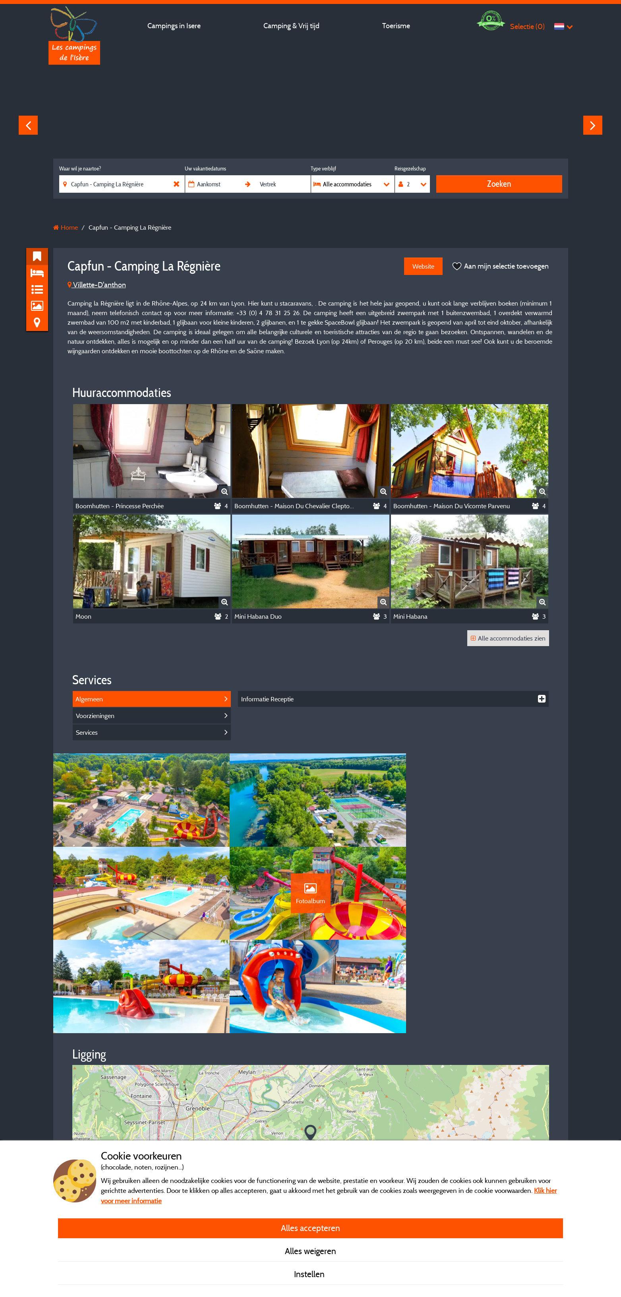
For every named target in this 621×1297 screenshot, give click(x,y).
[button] (310, 1045)
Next (592, 125)
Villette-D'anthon (97, 284)
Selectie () (527, 26)
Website (423, 266)
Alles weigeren (310, 1251)
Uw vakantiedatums (205, 168)
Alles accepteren (310, 1228)
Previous (28, 125)
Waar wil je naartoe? (80, 168)
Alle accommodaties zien (508, 638)
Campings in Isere (174, 25)
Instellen (310, 1274)
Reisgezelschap (410, 168)
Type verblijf (323, 168)
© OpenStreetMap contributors (505, 1127)
